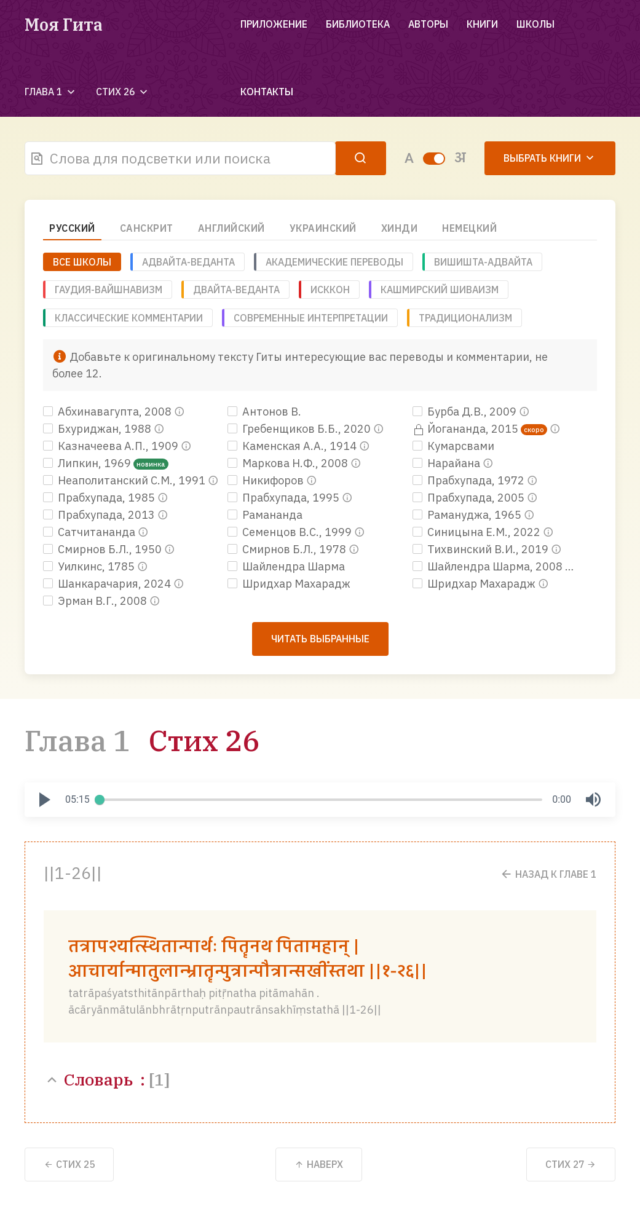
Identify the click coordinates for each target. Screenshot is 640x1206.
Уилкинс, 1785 (90, 566)
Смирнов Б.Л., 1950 (103, 549)
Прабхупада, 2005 (470, 498)
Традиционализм (465, 318)
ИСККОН (330, 289)
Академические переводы (334, 262)
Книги (482, 24)
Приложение (273, 24)
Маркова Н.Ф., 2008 (288, 463)
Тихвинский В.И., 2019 (482, 549)
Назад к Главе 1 (548, 873)
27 (570, 1164)
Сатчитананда (90, 532)
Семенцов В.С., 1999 (290, 532)
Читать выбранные (320, 639)
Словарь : (107, 1079)
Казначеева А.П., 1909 (112, 446)
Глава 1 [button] (51, 91)
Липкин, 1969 (88, 463)
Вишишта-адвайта (483, 262)
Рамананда (264, 515)
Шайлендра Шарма (286, 566)
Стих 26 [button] (123, 91)
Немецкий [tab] (469, 228)
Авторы (428, 24)
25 (69, 1164)
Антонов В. (264, 411)
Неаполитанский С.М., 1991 (125, 480)
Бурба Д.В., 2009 (466, 411)
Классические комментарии (129, 318)
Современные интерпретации (311, 318)
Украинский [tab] (323, 228)
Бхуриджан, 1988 (98, 429)
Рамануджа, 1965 (468, 515)
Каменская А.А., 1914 (293, 446)
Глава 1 (77, 740)
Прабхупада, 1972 (470, 480)
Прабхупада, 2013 (100, 515)
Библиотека (358, 24)
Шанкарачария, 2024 (108, 584)
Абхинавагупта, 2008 (108, 411)
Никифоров (266, 480)
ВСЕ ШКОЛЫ (82, 262)
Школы (535, 24)
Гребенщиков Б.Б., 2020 (300, 429)
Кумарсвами (453, 446)
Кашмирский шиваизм (440, 289)
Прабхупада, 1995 (284, 498)
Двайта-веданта (236, 289)
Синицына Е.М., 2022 (478, 532)
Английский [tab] (231, 228)
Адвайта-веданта (188, 262)
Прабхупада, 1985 (100, 498)
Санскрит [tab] (146, 228)
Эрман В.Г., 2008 (96, 601)
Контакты (266, 91)
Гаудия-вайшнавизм (108, 289)
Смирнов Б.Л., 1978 (288, 549)
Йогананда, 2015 (467, 429)
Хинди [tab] (399, 228)
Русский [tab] (72, 228)
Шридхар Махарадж (288, 584)
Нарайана (448, 463)
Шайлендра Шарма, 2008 (489, 566)
